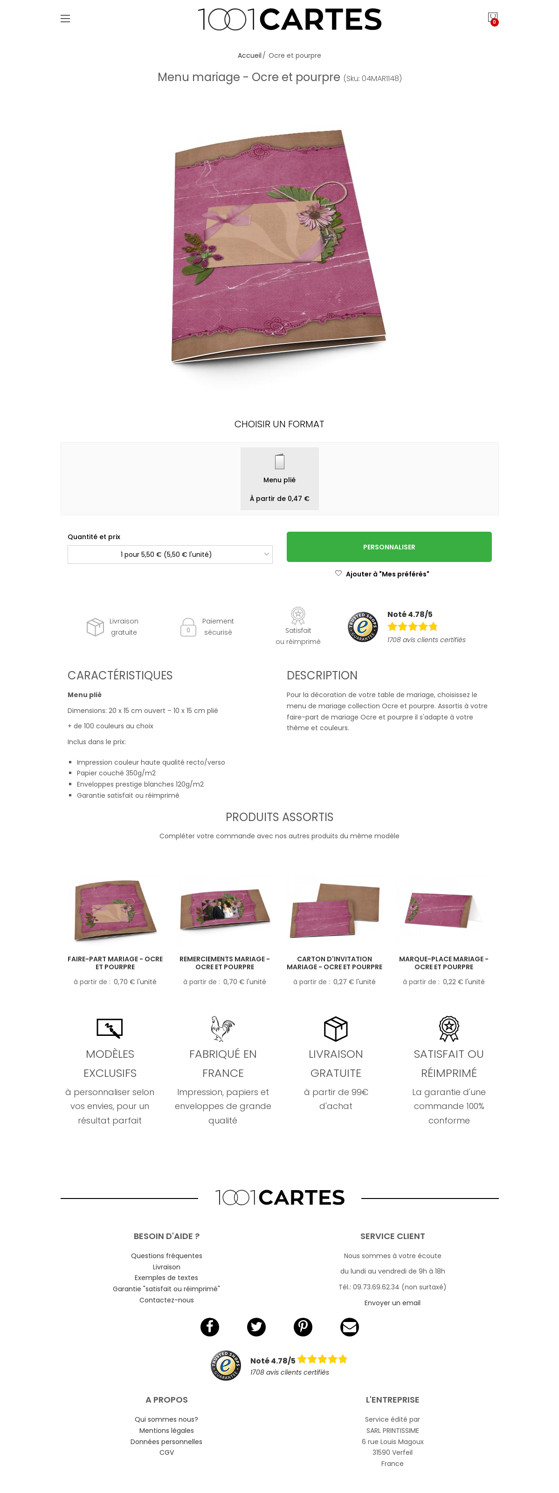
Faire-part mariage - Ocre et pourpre (115, 963)
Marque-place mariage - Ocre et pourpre (444, 963)
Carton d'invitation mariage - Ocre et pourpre (334, 963)
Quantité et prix (94, 536)
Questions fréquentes (166, 1255)
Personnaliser (389, 547)
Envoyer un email (393, 1303)
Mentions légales (166, 1430)
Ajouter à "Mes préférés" (382, 574)
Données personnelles (166, 1441)
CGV (166, 1452)
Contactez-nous (166, 1300)
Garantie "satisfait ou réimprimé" (166, 1289)
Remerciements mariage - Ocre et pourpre (224, 963)
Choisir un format (279, 424)
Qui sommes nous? (166, 1419)
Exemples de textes (166, 1277)
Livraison (166, 1267)
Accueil (250, 55)
